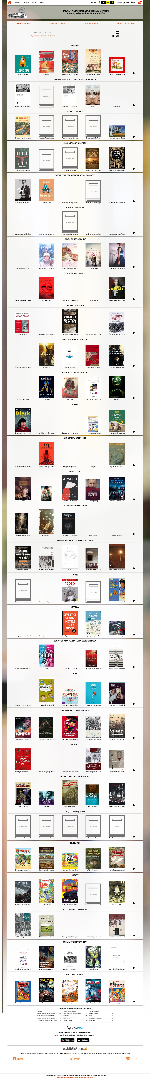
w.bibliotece (65, 1053)
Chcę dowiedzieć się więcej (65, 1077)
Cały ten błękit (92, 1020)
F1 (128, 2)
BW (103, 2)
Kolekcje (52, 36)
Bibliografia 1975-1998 (57, 23)
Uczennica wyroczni (93, 1017)
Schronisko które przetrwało (95, 1018)
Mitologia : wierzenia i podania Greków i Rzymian (48, 1013)
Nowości (17, 2)
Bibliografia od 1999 (91, 23)
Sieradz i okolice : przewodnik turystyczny (46, 1015)
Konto (42, 2)
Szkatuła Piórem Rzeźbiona (126, 23)
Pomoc (34, 2)
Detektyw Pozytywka (93, 1013)
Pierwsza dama (66, 1018)
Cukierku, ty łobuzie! (67, 1020)
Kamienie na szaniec (42, 1017)
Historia (26, 2)
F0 (124, 2)
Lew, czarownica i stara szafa (69, 1017)
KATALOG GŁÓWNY (24, 23)
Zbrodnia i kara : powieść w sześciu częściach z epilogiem (50, 1020)
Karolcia (90, 1015)
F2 (133, 2)
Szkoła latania (66, 1015)
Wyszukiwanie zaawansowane (40, 36)
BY (112, 2)
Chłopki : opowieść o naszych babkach (72, 1013)
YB (108, 2)
